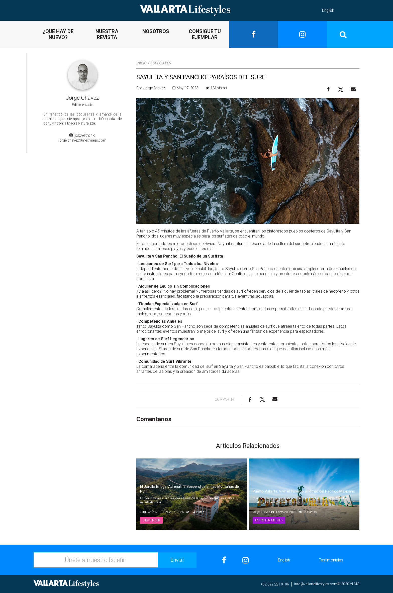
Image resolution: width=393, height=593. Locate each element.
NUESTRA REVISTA (106, 34)
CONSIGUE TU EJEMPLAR (205, 34)
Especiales (161, 63)
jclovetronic (82, 135)
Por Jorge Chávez (150, 88)
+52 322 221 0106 (275, 584)
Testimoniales (331, 560)
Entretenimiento (269, 520)
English (328, 10)
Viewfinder (151, 520)
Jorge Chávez (82, 98)
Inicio (141, 63)
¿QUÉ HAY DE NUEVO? (58, 34)
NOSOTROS (155, 31)
